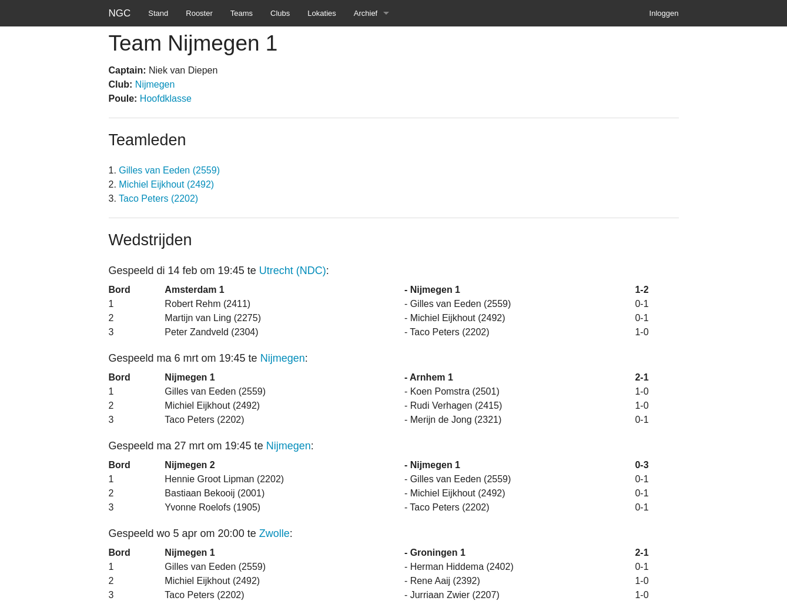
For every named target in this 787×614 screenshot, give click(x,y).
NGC (120, 13)
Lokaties (321, 13)
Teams (241, 13)
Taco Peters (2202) (158, 198)
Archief (365, 13)
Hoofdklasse (166, 99)
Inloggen (664, 13)
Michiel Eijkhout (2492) (166, 184)
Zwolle (274, 533)
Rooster (199, 13)
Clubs (280, 13)
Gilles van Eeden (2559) (169, 170)
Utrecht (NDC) (292, 270)
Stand (158, 13)
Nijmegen (155, 84)
